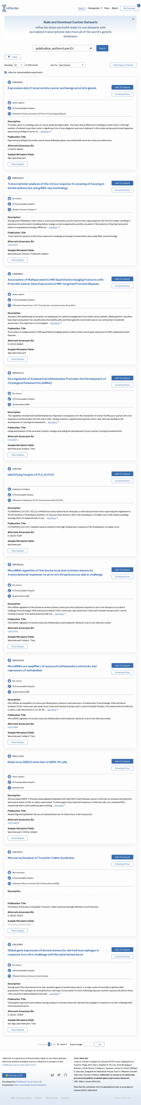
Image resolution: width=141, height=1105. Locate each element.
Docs (106, 8)
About (115, 8)
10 (58, 1044)
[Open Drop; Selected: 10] (19, 65)
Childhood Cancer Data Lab (29, 1081)
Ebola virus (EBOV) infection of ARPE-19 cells (37, 762)
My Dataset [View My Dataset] (129, 8)
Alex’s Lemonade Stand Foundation (30, 1085)
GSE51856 (13, 631)
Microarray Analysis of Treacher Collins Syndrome (41, 858)
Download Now (122, 94)
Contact (65, 1097)
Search (82, 8)
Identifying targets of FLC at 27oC (31, 474)
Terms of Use (51, 1097)
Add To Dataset (122, 87)
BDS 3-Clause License (21, 1097)
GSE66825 (13, 439)
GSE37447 (13, 245)
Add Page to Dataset (123, 65)
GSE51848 (13, 727)
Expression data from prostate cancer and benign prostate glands (52, 88)
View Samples (17, 164)
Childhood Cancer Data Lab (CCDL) (19, 1064)
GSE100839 (13, 823)
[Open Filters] (12, 57)
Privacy (38, 1097)
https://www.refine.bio (89, 1081)
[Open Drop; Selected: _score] (72, 65)
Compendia (93, 8)
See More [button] (46, 131)
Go (99, 1044)
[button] (91, 48)
